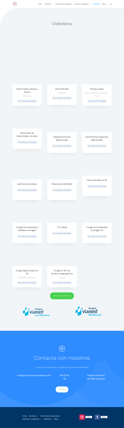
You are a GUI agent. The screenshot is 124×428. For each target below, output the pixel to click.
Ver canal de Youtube (62, 296)
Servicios (48, 4)
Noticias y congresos (81, 4)
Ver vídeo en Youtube (27, 101)
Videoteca (96, 4)
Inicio (40, 4)
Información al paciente (63, 4)
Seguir (89, 417)
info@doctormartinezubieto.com (34, 375)
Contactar (62, 389)
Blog (104, 4)
